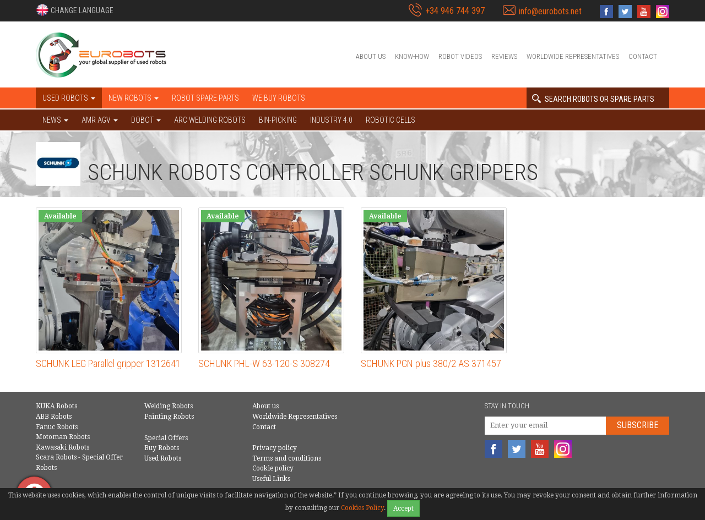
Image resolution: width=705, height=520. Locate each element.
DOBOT (146, 120)
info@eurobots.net (550, 11)
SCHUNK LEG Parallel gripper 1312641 (108, 363)
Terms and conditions (286, 458)
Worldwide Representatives (573, 56)
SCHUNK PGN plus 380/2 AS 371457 (431, 363)
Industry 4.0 (331, 120)
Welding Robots (168, 406)
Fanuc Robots (57, 427)
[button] (74, 10)
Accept (403, 508)
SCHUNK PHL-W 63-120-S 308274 (264, 363)
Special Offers (166, 438)
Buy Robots (161, 448)
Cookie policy (273, 468)
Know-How (412, 56)
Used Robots (162, 458)
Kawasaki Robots (62, 447)
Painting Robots (169, 416)
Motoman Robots (63, 437)
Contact (642, 56)
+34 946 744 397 (455, 11)
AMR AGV (100, 120)
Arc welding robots (210, 120)
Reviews (504, 56)
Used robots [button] (68, 98)
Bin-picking (278, 120)
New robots (134, 98)
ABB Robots (54, 416)
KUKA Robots (56, 406)
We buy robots (278, 98)
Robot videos (460, 56)
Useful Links (271, 479)
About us (371, 56)
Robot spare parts (205, 98)
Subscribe (637, 425)
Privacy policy (274, 448)
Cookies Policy (362, 508)
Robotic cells (390, 120)
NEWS (55, 120)
